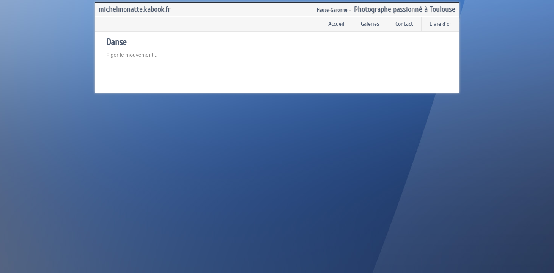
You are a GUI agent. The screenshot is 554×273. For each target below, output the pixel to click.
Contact (404, 23)
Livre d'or (440, 23)
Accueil (336, 23)
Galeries (370, 23)
